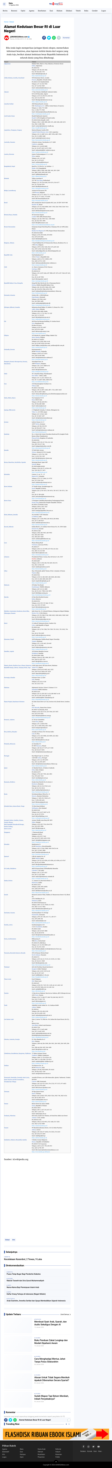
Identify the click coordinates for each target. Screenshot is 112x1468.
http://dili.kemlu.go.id (38, 991)
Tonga (22, 806)
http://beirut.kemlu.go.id (39, 569)
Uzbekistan (7, 1053)
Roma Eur (38, 1067)
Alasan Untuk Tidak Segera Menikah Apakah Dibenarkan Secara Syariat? (52, 1379)
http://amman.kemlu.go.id (39, 1125)
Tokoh (78, 10)
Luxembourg (12, 190)
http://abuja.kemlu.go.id (39, 675)
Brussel (37, 192)
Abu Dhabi (35, 1025)
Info (13, 1240)
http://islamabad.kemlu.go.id (40, 699)
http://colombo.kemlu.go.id (40, 878)
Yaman (6, 1103)
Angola (12, 651)
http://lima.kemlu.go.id (39, 742)
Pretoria (34, 80)
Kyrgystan (21, 1053)
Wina (33, 156)
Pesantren (41, 1457)
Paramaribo (35, 914)
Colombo (34, 870)
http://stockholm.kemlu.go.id (40, 937)
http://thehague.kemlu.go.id (40, 188)
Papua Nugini (8, 701)
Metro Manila (36, 337)
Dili (33, 981)
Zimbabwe (7, 1140)
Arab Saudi (7, 116)
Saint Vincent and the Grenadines (14, 1079)
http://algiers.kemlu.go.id (39, 102)
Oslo (33, 679)
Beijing (34, 285)
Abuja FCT (35, 667)
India (5, 373)
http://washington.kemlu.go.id (41, 114)
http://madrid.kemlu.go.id (39, 866)
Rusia (5, 794)
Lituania (12, 295)
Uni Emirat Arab (9, 1019)
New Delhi (35, 375)
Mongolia (20, 283)
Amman (34, 1117)
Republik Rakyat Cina (10, 283)
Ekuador (14, 732)
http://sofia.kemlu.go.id (39, 253)
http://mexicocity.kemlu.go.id (40, 621)
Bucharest (35, 784)
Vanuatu (12, 142)
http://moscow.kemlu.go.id (39, 804)
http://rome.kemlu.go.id (39, 408)
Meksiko (6, 611)
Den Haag (40, 180)
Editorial (58, 1449)
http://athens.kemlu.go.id (39, 1138)
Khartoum (35, 882)
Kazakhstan (14, 1053)
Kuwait (6, 526)
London (34, 216)
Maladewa (13, 868)
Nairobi (34, 464)
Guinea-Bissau (8, 822)
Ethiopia (6, 307)
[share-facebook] (44, 38)
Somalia (17, 307)
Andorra (12, 719)
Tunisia (6, 993)
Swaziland (21, 78)
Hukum (59, 10)
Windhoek (35, 653)
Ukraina (6, 1039)
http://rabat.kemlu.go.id (39, 609)
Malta (9, 398)
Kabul (33, 66)
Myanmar (7, 639)
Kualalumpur (35, 587)
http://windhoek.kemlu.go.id (40, 663)
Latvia (10, 925)
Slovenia (11, 154)
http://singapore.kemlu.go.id (40, 842)
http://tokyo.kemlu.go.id (39, 420)
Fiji (5, 321)
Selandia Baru (8, 806)
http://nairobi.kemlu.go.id (39, 472)
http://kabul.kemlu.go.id (39, 76)
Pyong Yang (35, 502)
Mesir (5, 623)
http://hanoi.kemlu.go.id (39, 1101)
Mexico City (35, 613)
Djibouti (12, 307)
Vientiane (35, 545)
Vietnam (6, 1091)
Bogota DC (35, 476)
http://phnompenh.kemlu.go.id (41, 448)
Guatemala (13, 611)
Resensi (14, 10)
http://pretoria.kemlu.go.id (40, 90)
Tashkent (34, 1055)
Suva (33, 323)
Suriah (6, 894)
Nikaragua (7, 613)
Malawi (13, 1140)
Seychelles (18, 462)
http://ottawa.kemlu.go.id (39, 460)
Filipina (6, 335)
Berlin (37, 424)
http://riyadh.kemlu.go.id (39, 128)
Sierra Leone (7, 828)
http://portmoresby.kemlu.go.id (41, 717)
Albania (12, 243)
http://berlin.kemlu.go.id (39, 432)
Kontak (89, 1451)
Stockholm (39, 927)
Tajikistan (28, 1053)
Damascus (35, 900)
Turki (5, 1005)
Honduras (19, 611)
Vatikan (6, 1065)
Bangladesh (7, 166)
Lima (33, 733)
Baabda (34, 559)
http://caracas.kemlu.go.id (39, 1089)
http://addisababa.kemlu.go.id (40, 319)
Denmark (7, 295)
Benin (10, 665)
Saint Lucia (26, 1077)
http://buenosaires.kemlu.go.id (41, 140)
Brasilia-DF (35, 204)
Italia (5, 398)
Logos (103, 10)
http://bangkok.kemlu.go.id (40, 977)
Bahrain (11, 526)
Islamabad (35, 689)
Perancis (6, 719)
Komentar (66, 38)
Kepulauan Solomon (18, 701)
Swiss (5, 939)
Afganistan (7, 64)
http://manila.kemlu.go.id (39, 347)
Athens (34, 1129)
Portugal (6, 756)
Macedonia (7, 363)
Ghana (23, 665)
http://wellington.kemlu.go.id (40, 818)
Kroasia (25, 361)
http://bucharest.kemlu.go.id (40, 792)
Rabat (33, 599)
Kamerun (28, 665)
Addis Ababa (35, 309)
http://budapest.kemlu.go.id (40, 371)
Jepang (6, 410)
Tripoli (34, 573)
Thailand (6, 967)
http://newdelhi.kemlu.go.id (40, 381)
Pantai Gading (8, 826)
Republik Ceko (8, 255)
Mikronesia (12, 410)
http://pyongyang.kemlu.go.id (40, 512)
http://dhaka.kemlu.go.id (39, 176)
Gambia (16, 820)
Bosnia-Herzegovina (16, 361)
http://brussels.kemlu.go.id (40, 200)
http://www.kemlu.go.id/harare (41, 1152)
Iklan (100, 1451)
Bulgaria (6, 243)
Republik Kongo (8, 667)
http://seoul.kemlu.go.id (39, 498)
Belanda (6, 178)
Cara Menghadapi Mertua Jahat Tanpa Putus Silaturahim (49, 1360)
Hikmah (40, 1452)
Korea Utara (7, 500)
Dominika (13, 1077)
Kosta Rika (26, 611)
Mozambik (19, 1140)
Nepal (13, 166)
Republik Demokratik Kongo (15, 824)
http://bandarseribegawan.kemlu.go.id (43, 241)
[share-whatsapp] (54, 38)
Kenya (6, 462)
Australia (7, 142)
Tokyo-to (34, 412)
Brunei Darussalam (9, 227)
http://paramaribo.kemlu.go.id (41, 922)
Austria (6, 154)
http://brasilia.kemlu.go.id (39, 212)
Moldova (12, 782)
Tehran (34, 386)
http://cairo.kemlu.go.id (39, 637)
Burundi (12, 953)
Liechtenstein (12, 939)
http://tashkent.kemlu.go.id (40, 1063)
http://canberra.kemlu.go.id (40, 152)
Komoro (18, 953)
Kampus (22, 1454)
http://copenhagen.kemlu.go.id (41, 305)
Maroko (6, 597)
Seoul (33, 488)
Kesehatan (42, 10)
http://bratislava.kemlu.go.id (40, 854)
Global (7, 1240)
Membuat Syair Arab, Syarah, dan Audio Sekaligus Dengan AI (50, 1323)
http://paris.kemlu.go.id (39, 729)
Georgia (17, 1039)
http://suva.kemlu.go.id (39, 333)
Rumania (6, 782)
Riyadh (34, 118)
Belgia (6, 190)
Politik (57, 1457)
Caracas (34, 1081)
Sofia (36, 245)
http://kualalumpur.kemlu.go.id (41, 595)
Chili (5, 267)
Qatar (5, 768)
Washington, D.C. (40, 106)
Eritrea (10, 880)
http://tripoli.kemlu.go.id (39, 583)
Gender (95, 10)
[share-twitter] (49, 38)
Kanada (6, 450)
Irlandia (15, 214)
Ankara (34, 1007)
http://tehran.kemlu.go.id (39, 396)
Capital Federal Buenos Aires (40, 132)
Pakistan (6, 687)
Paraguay (13, 130)
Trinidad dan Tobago (10, 1081)
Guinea (21, 820)
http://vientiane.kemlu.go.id (40, 555)
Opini (23, 10)
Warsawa (38, 746)
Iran (5, 384)
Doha (33, 770)
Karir (95, 1451)
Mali (5, 824)
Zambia (24, 1140)
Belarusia (12, 744)
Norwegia (7, 677)
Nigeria (6, 665)
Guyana (12, 912)
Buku (86, 10)
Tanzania (7, 953)
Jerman (6, 422)
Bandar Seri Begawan (38, 231)
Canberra (34, 144)
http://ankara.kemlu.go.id (39, 1017)
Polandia (6, 744)
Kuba (5, 514)
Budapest (37, 363)
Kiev (33, 1041)
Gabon (11, 820)
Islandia (12, 677)
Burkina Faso (17, 665)
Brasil (5, 202)
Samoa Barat (16, 806)
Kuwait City (35, 528)
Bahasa (38, 1319)
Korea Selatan (8, 486)
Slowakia (6, 844)
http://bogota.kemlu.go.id (39, 484)
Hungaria (7, 361)
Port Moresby (36, 707)
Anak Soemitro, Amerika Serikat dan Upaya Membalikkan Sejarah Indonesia (36, 1301)
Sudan (6, 880)
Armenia (11, 1039)
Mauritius (11, 462)
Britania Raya (8, 214)
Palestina (12, 1115)
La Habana (35, 516)
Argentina (7, 130)
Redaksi (83, 1451)
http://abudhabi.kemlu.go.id (40, 1037)
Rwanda (23, 953)
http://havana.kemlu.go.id (39, 524)
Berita (5, 10)
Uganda (23, 462)
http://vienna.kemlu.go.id (39, 164)
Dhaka (34, 168)
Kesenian (58, 1454)
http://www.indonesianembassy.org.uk (43, 224)
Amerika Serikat (8, 104)
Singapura (7, 832)
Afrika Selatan (8, 78)
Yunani (6, 1128)
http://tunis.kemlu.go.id (39, 1003)
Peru (5, 732)
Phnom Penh (35, 438)
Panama (13, 613)
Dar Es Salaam (36, 955)
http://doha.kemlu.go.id (39, 780)
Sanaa (33, 1105)
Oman (13, 116)
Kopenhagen (35, 297)
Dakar (33, 822)
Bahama (10, 514)
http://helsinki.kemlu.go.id (40, 359)
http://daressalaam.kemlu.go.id (41, 965)
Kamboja (6, 434)
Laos (5, 543)
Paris (37, 721)
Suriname (7, 912)
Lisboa (39, 758)
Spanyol (6, 856)
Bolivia (9, 732)
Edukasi (69, 10)
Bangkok (34, 969)
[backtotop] (56, 1462)
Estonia (12, 349)
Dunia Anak (42, 1449)
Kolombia (7, 474)
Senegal (6, 820)
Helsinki (38, 351)
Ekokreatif (5, 1452)
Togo (29, 667)
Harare (34, 1142)
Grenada (19, 1077)
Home (6, 22)
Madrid (38, 858)
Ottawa (34, 452)
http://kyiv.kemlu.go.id (38, 1051)
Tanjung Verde (23, 667)
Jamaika (15, 514)
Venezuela (7, 1077)
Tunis (36, 995)
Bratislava (38, 846)
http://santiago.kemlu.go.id (40, 281)
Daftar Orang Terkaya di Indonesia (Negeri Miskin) (26, 1294)
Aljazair (6, 92)
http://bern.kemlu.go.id (39, 951)
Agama (31, 10)
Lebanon (6, 557)
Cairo (33, 625)
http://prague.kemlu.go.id (39, 265)
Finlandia (7, 349)
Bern (36, 941)
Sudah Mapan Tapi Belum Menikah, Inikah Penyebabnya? (51, 1397)
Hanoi (33, 1093)
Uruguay (19, 130)
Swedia (6, 925)
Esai (51, 10)
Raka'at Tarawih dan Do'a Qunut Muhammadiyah (25, 1281)
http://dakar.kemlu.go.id (39, 830)
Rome (33, 400)
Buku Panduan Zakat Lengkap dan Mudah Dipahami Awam (51, 1341)
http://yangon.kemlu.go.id (39, 649)
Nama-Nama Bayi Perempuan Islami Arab (23, 1287)
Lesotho (15, 78)
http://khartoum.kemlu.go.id (40, 892)
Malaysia (6, 585)
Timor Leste (7, 979)
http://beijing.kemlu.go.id (39, 293)
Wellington (35, 808)
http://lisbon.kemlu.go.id (39, 766)
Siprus (14, 398)
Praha (37, 257)
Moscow (34, 796)
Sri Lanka (7, 868)
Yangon (34, 641)
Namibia (6, 651)
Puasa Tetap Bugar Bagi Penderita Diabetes (24, 1274)
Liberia (16, 667)
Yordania (6, 1115)
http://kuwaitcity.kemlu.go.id (40, 540)
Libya (5, 571)
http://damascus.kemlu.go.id (40, 910)
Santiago (34, 269)
